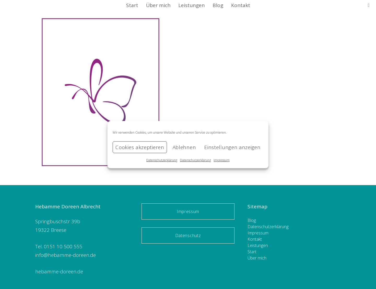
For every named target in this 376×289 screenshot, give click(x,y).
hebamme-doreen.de (59, 271)
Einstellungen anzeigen (232, 147)
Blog (252, 220)
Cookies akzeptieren (139, 147)
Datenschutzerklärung (161, 160)
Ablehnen (184, 147)
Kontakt (255, 239)
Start (252, 252)
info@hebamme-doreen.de (65, 255)
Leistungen (258, 245)
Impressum (222, 160)
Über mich (257, 258)
